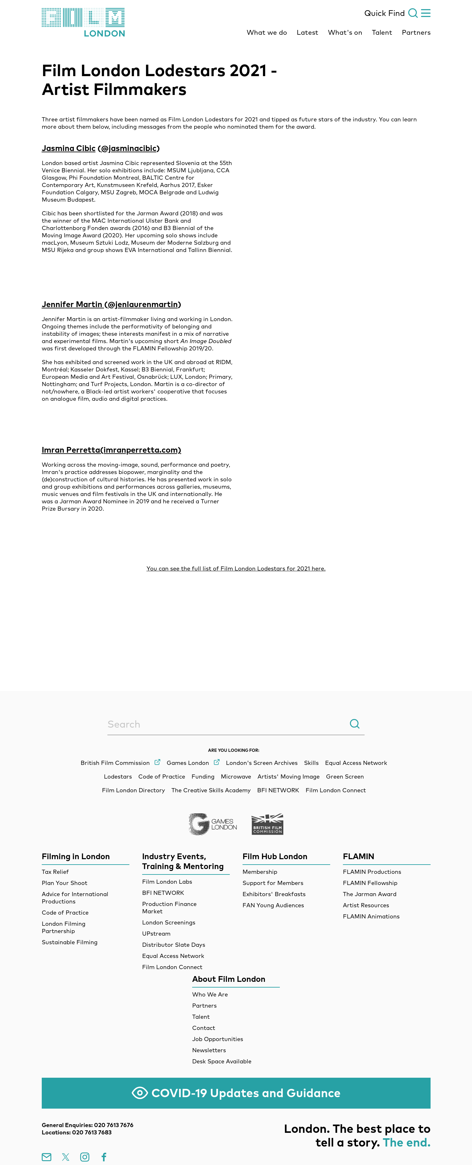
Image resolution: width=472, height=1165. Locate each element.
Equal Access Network (173, 956)
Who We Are (210, 994)
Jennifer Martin (73, 304)
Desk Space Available (221, 1061)
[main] (236, 352)
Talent (382, 32)
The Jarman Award (369, 894)
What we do (267, 32)
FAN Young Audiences (273, 905)
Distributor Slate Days (173, 944)
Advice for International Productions (75, 897)
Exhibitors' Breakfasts (274, 894)
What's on (345, 32)
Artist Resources (366, 905)
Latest (307, 32)
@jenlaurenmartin (143, 304)
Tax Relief (55, 871)
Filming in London (76, 856)
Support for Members (273, 883)
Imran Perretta (71, 450)
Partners (416, 32)
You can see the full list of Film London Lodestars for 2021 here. (236, 568)
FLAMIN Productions (372, 871)
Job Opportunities (217, 1039)
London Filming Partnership (63, 927)
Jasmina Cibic (69, 148)
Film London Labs (167, 881)
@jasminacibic (128, 148)
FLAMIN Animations (371, 916)
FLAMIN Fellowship (370, 883)
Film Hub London (275, 856)
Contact (203, 1028)
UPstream (156, 933)
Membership (260, 871)
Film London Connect (172, 967)
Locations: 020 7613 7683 (77, 1132)
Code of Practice (65, 912)
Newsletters (209, 1050)
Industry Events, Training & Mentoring (183, 861)
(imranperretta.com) (140, 450)
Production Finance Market (169, 907)
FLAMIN (358, 856)
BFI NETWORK (163, 892)
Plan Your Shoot (64, 883)
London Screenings (168, 922)
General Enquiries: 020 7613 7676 (88, 1125)
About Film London (228, 979)
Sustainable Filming (70, 942)
